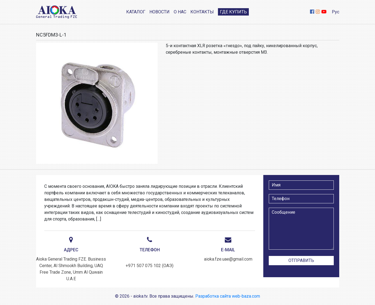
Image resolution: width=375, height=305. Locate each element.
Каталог (135, 11)
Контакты (202, 11)
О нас (180, 11)
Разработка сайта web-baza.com (227, 296)
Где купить (233, 11)
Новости (159, 11)
